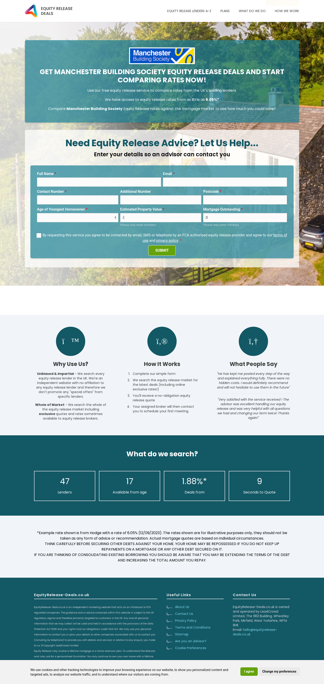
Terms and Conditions (192, 627)
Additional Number (135, 191)
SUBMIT (162, 250)
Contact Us (184, 613)
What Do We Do (252, 11)
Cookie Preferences (190, 648)
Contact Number (50, 191)
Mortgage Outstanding (221, 209)
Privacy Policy (186, 620)
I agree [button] (249, 671)
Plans (225, 11)
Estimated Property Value (141, 209)
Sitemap (182, 634)
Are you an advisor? (282, 3)
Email (167, 174)
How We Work (287, 11)
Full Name (45, 174)
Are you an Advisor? (190, 641)
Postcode (211, 191)
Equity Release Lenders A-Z (189, 11)
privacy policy (167, 240)
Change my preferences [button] (279, 671)
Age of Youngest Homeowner (61, 209)
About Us (182, 607)
